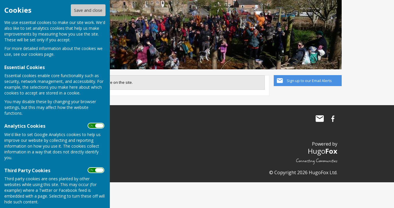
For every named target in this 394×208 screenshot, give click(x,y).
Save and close (88, 10)
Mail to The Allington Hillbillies (319, 118)
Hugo (322, 151)
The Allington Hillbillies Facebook (333, 118)
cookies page (41, 54)
